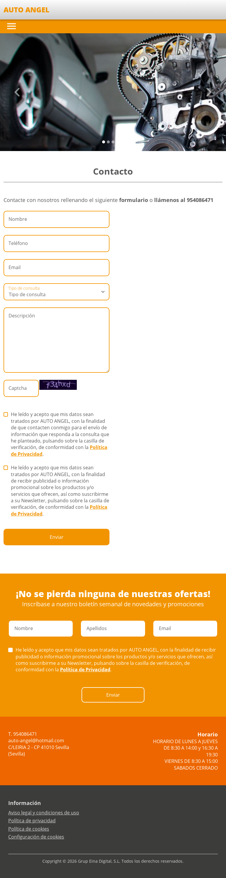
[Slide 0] (103, 142)
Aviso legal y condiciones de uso (43, 812)
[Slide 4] (122, 142)
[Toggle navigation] (11, 26)
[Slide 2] (113, 142)
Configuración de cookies (36, 837)
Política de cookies (28, 829)
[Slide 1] (108, 142)
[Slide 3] (117, 142)
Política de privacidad (32, 820)
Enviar (57, 537)
